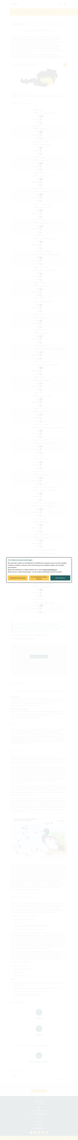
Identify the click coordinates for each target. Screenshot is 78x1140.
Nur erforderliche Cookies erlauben (39, 578)
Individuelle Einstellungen (18, 578)
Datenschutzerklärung (50, 570)
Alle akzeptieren (60, 578)
